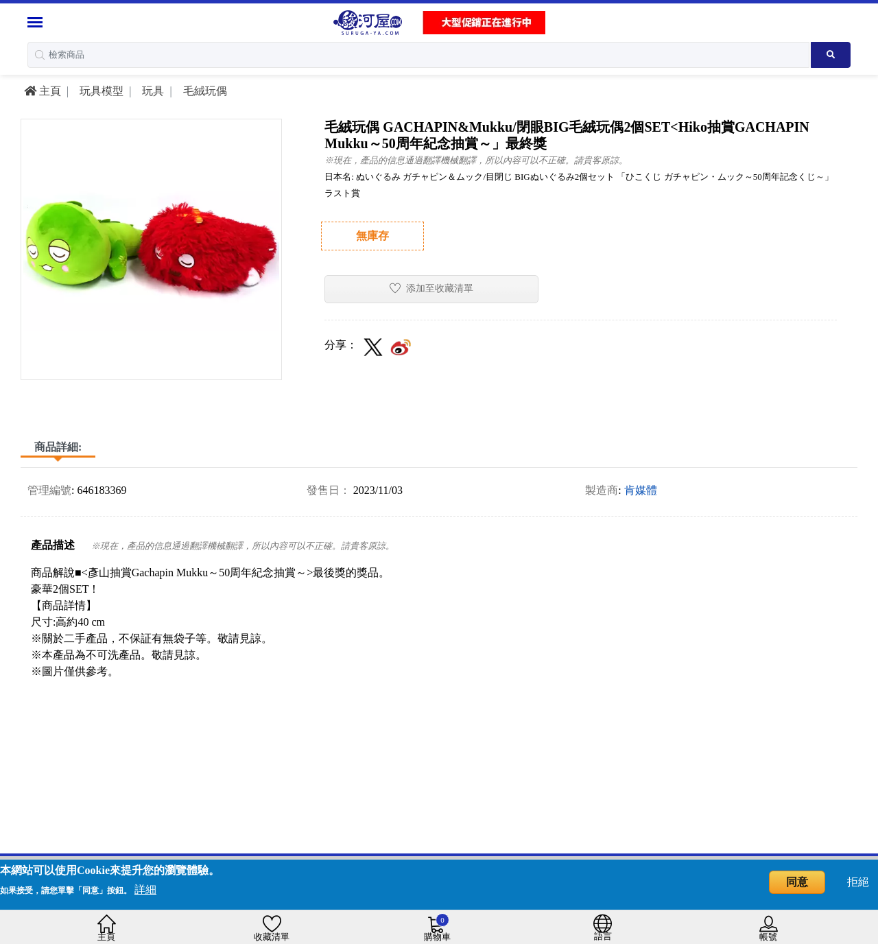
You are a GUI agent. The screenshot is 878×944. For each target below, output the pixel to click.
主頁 (42, 91)
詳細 (145, 889)
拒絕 (858, 882)
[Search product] (831, 55)
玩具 (151, 91)
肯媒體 (640, 490)
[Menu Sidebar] (36, 22)
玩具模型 (100, 91)
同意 (797, 882)
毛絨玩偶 (203, 91)
